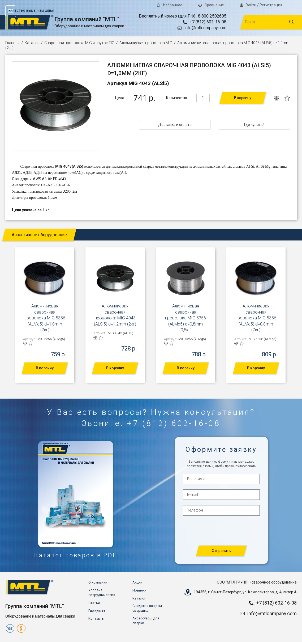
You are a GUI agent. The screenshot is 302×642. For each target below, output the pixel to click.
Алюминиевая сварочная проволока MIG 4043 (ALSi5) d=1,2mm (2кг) (115, 314)
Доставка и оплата (175, 125)
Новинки (139, 590)
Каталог (32, 43)
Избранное (169, 5)
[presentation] (221, 531)
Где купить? (254, 125)
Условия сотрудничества (101, 592)
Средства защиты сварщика (147, 608)
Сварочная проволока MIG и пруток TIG (79, 43)
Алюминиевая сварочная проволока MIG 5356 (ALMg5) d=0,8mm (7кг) (255, 317)
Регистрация (271, 5)
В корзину (242, 98)
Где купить (96, 611)
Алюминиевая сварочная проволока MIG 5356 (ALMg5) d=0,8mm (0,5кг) (185, 317)
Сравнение (211, 5)
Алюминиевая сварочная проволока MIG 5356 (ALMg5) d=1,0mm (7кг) (44, 317)
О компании (97, 582)
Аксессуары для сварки (145, 620)
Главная (12, 43)
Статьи (94, 603)
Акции (137, 582)
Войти (248, 5)
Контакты (96, 618)
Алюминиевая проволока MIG (145, 43)
